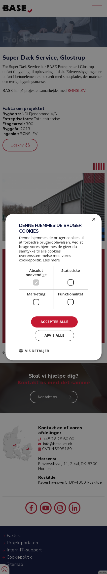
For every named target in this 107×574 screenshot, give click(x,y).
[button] (34, 350)
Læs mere (51, 260)
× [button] (93, 219)
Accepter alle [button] (54, 321)
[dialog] (53, 287)
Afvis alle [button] (54, 335)
